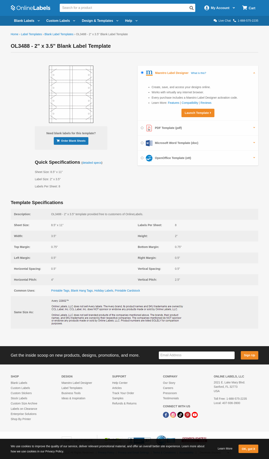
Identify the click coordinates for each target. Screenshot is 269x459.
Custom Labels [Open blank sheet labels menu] (60, 20)
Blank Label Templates (59, 34)
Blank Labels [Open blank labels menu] (27, 20)
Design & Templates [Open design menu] (100, 20)
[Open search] (191, 8)
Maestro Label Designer (76, 382)
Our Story (169, 382)
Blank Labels (19, 382)
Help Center (120, 382)
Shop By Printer (21, 419)
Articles (117, 388)
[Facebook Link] (166, 414)
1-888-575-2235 (245, 20)
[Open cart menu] (248, 7)
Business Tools (71, 393)
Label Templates (31, 34)
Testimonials (171, 398)
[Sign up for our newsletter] (197, 355)
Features (173, 102)
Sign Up (249, 355)
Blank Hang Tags (82, 290)
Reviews (206, 102)
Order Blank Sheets (71, 140)
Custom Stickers (21, 393)
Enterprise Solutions (23, 414)
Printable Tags (60, 290)
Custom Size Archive (24, 403)
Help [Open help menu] (131, 20)
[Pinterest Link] (188, 414)
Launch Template (198, 112)
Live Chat (222, 20)
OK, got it (248, 449)
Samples (117, 398)
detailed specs (91, 162)
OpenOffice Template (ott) (166, 158)
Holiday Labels (103, 290)
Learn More (225, 448)
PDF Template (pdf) (161, 128)
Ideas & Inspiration (73, 398)
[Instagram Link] (173, 414)
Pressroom (170, 393)
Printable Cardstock (127, 290)
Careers (168, 388)
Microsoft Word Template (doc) (169, 143)
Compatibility (190, 102)
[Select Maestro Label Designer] (142, 72)
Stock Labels (19, 398)
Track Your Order (123, 393)
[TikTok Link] (180, 414)
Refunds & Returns (124, 403)
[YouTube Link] (195, 414)
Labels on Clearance (24, 408)
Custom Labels (20, 388)
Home (14, 34)
